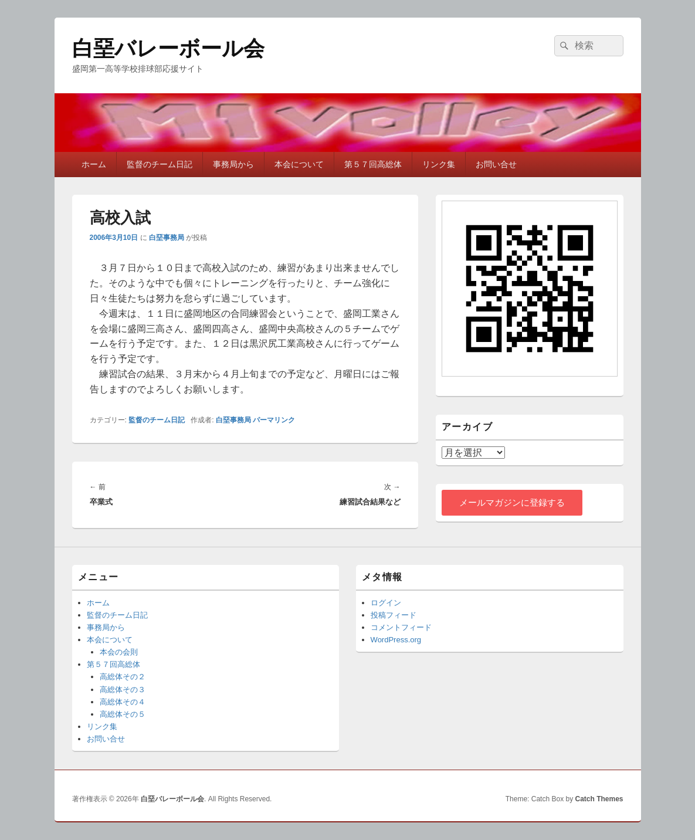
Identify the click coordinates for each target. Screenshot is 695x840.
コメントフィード (401, 627)
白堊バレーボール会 (168, 48)
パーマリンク (274, 420)
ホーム (94, 164)
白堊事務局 (166, 237)
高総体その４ (122, 701)
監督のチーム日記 (159, 164)
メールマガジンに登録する (512, 502)
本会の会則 (119, 652)
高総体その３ (122, 689)
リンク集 (438, 164)
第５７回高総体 (373, 164)
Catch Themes (599, 799)
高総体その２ (122, 676)
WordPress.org (396, 639)
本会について (299, 164)
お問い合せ (496, 164)
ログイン (386, 602)
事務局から (233, 164)
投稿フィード (393, 615)
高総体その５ (122, 714)
